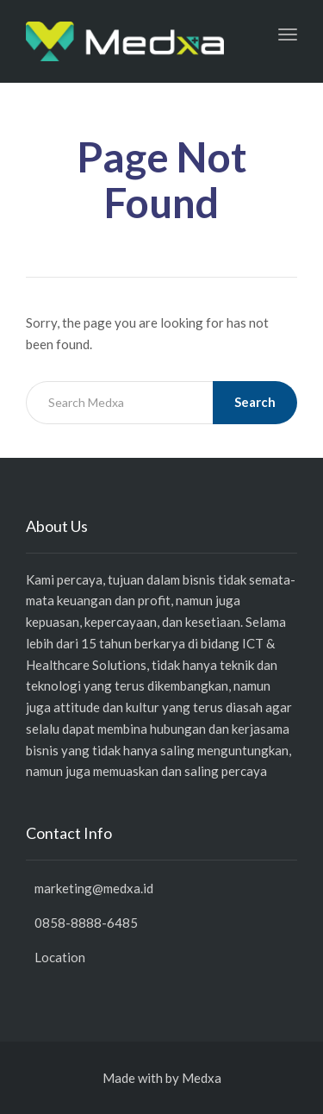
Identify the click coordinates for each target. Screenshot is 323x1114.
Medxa (201, 1078)
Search (255, 402)
